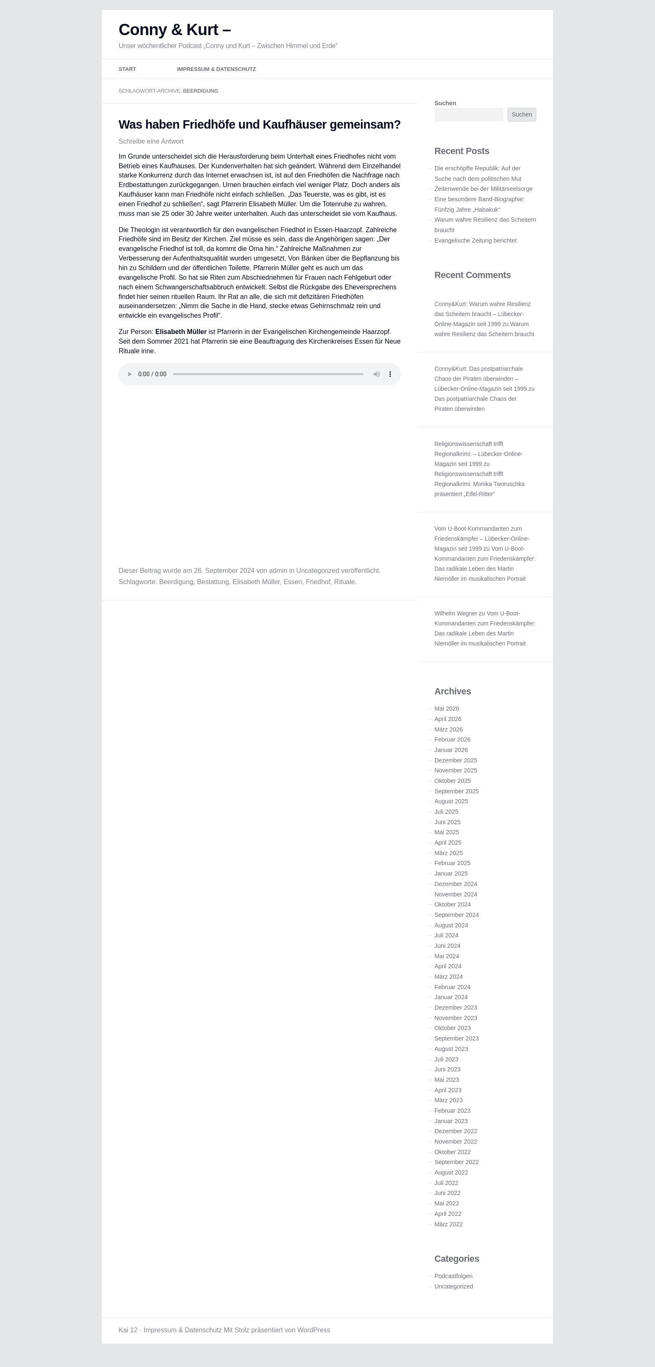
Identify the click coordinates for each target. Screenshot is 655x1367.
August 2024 (451, 932)
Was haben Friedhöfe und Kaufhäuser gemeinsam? (260, 131)
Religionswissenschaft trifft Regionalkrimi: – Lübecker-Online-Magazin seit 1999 (478, 460)
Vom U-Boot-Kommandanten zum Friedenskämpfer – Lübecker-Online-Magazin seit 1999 (482, 545)
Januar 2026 (451, 756)
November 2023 (455, 1024)
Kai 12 (128, 1337)
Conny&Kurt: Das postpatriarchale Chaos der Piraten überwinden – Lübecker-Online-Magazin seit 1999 (480, 385)
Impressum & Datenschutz (216, 76)
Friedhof (318, 588)
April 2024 (448, 973)
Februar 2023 (452, 1117)
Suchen (445, 110)
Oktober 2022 (452, 1158)
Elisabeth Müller (256, 588)
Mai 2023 (446, 1086)
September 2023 (456, 1045)
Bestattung (213, 588)
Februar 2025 (452, 870)
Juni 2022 (447, 1200)
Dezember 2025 (455, 767)
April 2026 (448, 725)
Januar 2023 (451, 1127)
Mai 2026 (446, 715)
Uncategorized (317, 577)
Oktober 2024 (452, 911)
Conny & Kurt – (175, 36)
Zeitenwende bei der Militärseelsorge (483, 195)
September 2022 (456, 1169)
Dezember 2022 (455, 1138)
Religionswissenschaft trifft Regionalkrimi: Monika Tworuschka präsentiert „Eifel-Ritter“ (479, 490)
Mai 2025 (446, 839)
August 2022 (451, 1179)
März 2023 (448, 1107)
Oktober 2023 (452, 1035)
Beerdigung (176, 588)
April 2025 (448, 849)
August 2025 (451, 808)
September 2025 (456, 798)
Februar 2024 (452, 993)
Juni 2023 (447, 1076)
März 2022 (448, 1231)
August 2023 (451, 1055)
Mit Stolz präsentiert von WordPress (277, 1337)
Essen (293, 588)
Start (127, 76)
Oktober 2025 (452, 787)
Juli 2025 (446, 818)
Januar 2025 (451, 880)
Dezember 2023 (455, 1014)
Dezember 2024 (455, 890)
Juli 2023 (446, 1066)
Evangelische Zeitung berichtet (475, 247)
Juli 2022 (446, 1189)
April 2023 (448, 1097)
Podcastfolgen (453, 1282)
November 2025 (455, 777)
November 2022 (455, 1148)
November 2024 (455, 901)
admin (278, 577)
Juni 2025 (447, 828)
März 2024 (448, 983)
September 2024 (456, 921)
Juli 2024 (446, 942)
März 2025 (448, 859)
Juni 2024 (447, 952)
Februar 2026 (452, 746)
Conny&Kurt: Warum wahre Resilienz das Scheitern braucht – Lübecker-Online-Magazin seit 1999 (482, 320)
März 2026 (448, 736)
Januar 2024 (451, 1004)
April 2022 (448, 1220)
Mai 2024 (446, 962)
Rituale (344, 588)
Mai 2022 (446, 1210)
